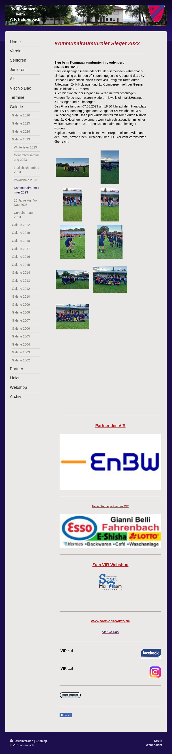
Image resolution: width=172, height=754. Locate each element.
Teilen (65, 715)
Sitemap (41, 741)
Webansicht (154, 745)
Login (158, 740)
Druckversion (22, 741)
